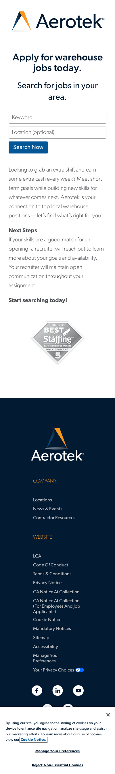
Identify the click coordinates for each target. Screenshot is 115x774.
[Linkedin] (57, 690)
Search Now (28, 147)
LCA (37, 556)
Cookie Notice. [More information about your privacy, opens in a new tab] (33, 740)
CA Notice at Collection (56, 592)
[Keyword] (57, 118)
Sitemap (41, 638)
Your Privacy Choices (53, 670)
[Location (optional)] (57, 133)
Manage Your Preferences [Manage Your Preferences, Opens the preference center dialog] (57, 751)
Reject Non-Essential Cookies (57, 765)
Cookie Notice (47, 620)
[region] (57, 740)
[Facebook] (37, 690)
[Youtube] (78, 690)
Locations (42, 500)
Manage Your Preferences (46, 658)
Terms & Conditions (52, 574)
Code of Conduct (50, 565)
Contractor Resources (54, 518)
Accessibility (45, 647)
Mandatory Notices (52, 629)
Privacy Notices (48, 583)
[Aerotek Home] (57, 444)
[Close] (108, 714)
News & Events (47, 509)
